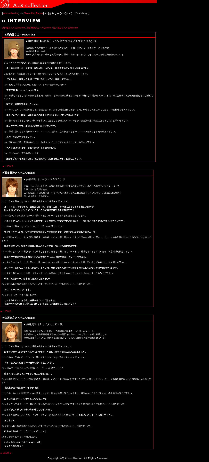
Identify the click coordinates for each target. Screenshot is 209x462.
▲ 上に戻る (7, 166)
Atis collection (10, 13)
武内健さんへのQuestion (13, 27)
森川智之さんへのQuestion (65, 27)
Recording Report (33, 13)
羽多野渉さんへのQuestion (39, 27)
